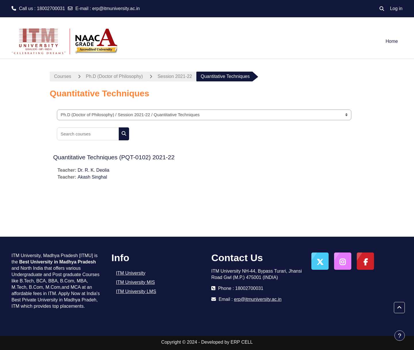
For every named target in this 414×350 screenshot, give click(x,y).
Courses (62, 76)
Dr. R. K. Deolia (93, 170)
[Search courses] (88, 133)
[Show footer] (399, 335)
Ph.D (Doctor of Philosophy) (114, 76)
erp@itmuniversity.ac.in (116, 8)
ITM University (130, 273)
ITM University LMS (136, 291)
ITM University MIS (135, 282)
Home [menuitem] (392, 41)
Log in (396, 8)
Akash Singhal (92, 177)
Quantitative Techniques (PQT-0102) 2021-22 (114, 157)
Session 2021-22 (175, 76)
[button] (381, 8)
